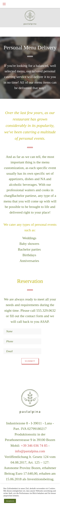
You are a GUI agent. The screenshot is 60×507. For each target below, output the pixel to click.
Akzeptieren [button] (10, 501)
